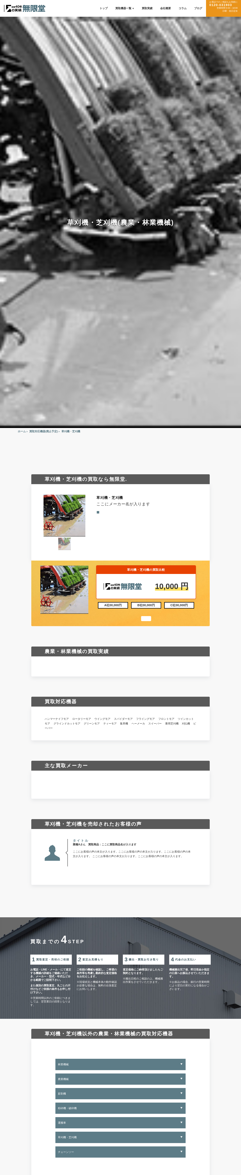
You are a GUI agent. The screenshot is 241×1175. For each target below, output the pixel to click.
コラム (183, 8)
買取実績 (147, 8)
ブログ (198, 8)
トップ (104, 8)
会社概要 (165, 8)
